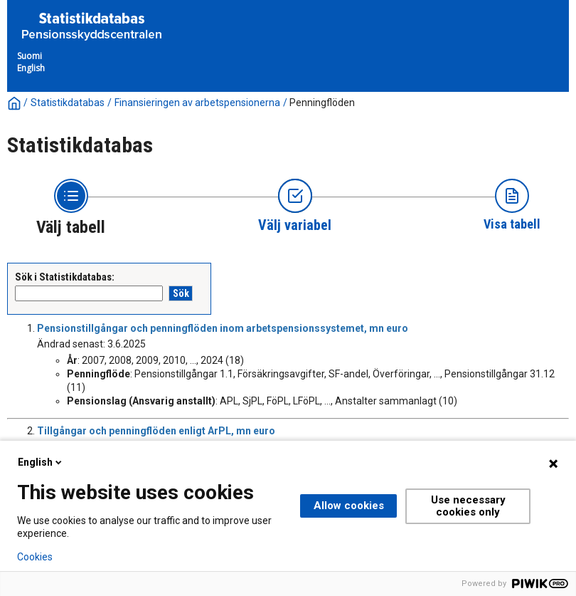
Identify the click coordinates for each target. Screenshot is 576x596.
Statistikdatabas (68, 102)
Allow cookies (349, 505)
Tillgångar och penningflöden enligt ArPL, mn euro (156, 430)
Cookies (35, 557)
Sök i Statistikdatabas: (64, 277)
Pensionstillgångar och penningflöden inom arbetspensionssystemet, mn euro (222, 328)
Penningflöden (322, 102)
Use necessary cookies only (468, 505)
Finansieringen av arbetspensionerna (197, 102)
